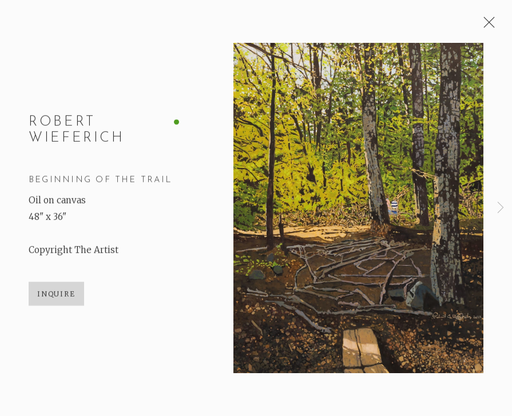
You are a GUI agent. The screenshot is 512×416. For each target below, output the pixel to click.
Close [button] (486, 25)
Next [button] (500, 208)
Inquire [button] (56, 294)
